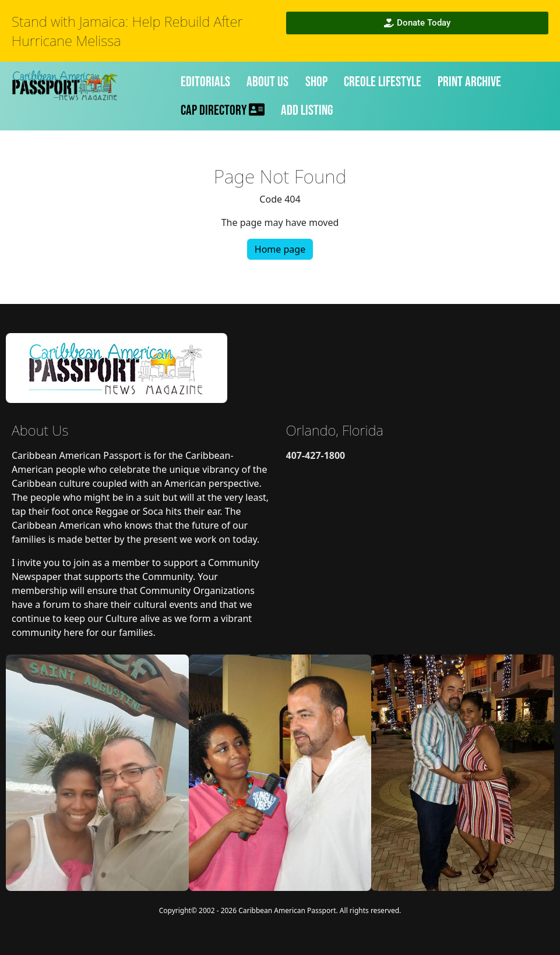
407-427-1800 (316, 455)
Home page (280, 249)
